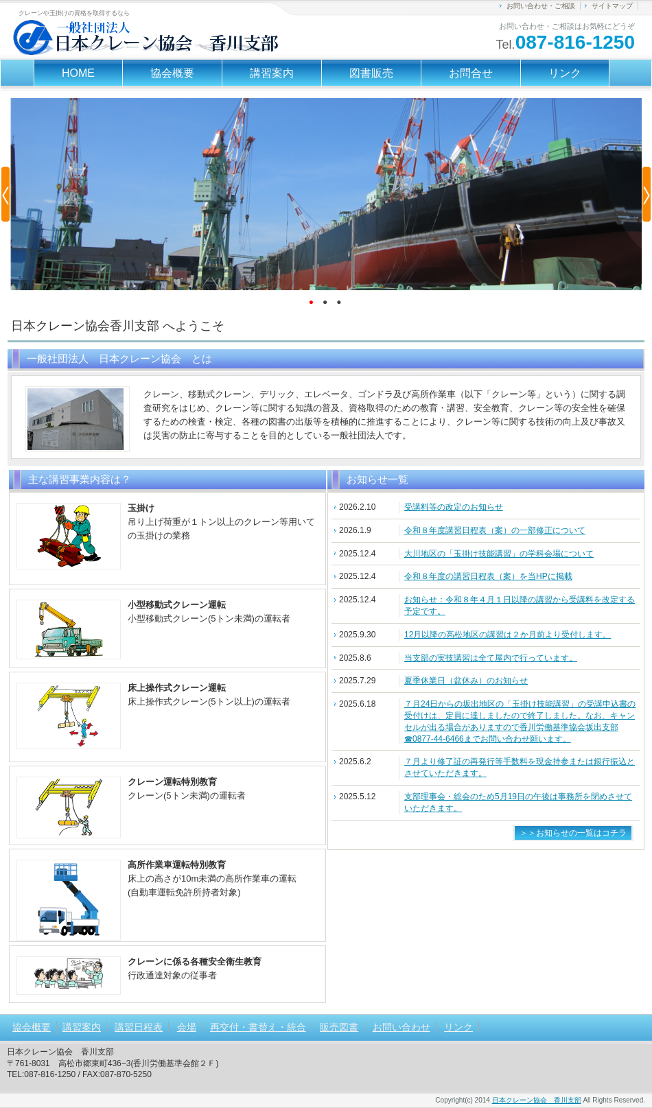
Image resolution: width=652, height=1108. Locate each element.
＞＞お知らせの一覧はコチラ (573, 833)
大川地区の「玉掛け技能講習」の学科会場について (499, 553)
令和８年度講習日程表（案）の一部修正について (494, 530)
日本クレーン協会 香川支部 (536, 1100)
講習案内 (272, 73)
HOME (78, 73)
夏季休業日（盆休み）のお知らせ (466, 680)
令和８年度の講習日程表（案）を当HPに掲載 (488, 576)
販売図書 (339, 1027)
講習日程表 (139, 1027)
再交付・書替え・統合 (258, 1027)
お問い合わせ (401, 1027)
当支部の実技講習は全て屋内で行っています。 (490, 658)
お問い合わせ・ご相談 (541, 6)
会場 (186, 1027)
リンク (564, 73)
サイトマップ (612, 6)
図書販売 (371, 73)
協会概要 (172, 73)
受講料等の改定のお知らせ (453, 507)
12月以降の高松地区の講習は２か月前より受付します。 (507, 634)
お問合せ (471, 73)
